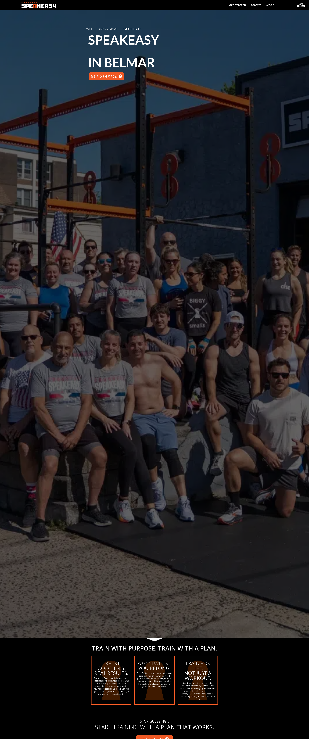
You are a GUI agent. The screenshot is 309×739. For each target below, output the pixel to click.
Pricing (256, 5)
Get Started (237, 5)
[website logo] (38, 5)
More (270, 5)
